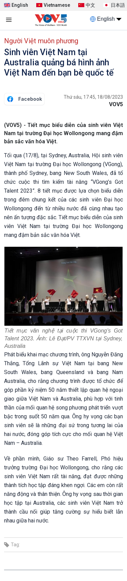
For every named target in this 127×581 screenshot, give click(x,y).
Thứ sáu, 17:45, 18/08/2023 (93, 97)
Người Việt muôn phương (41, 41)
